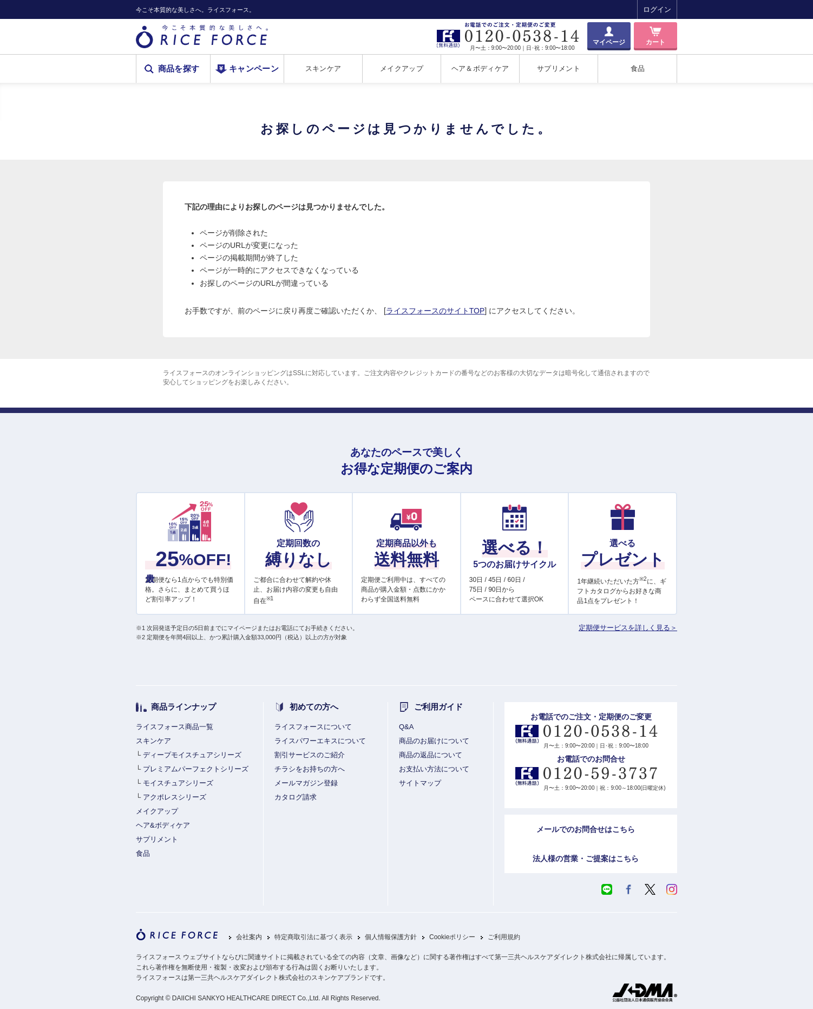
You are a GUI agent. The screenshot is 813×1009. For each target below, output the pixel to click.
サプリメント (558, 68)
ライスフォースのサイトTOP (435, 310)
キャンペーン (254, 68)
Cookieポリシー (452, 937)
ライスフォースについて (313, 727)
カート (655, 42)
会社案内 (249, 937)
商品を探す (179, 68)
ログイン (657, 9)
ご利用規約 (504, 937)
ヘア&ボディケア (163, 825)
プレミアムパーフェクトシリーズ (195, 769)
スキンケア (323, 68)
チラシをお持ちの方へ (309, 769)
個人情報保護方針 (391, 937)
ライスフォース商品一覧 (174, 727)
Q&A (406, 727)
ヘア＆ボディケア (480, 68)
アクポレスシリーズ (174, 797)
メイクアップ (401, 68)
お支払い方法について (434, 769)
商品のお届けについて (434, 741)
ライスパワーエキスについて (320, 741)
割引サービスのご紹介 (309, 755)
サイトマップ (420, 783)
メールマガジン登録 (306, 783)
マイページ (609, 42)
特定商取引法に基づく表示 (313, 937)
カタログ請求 (295, 797)
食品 (638, 68)
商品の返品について (430, 755)
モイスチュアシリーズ (178, 783)
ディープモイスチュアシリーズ (192, 755)
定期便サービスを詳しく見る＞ (628, 628)
